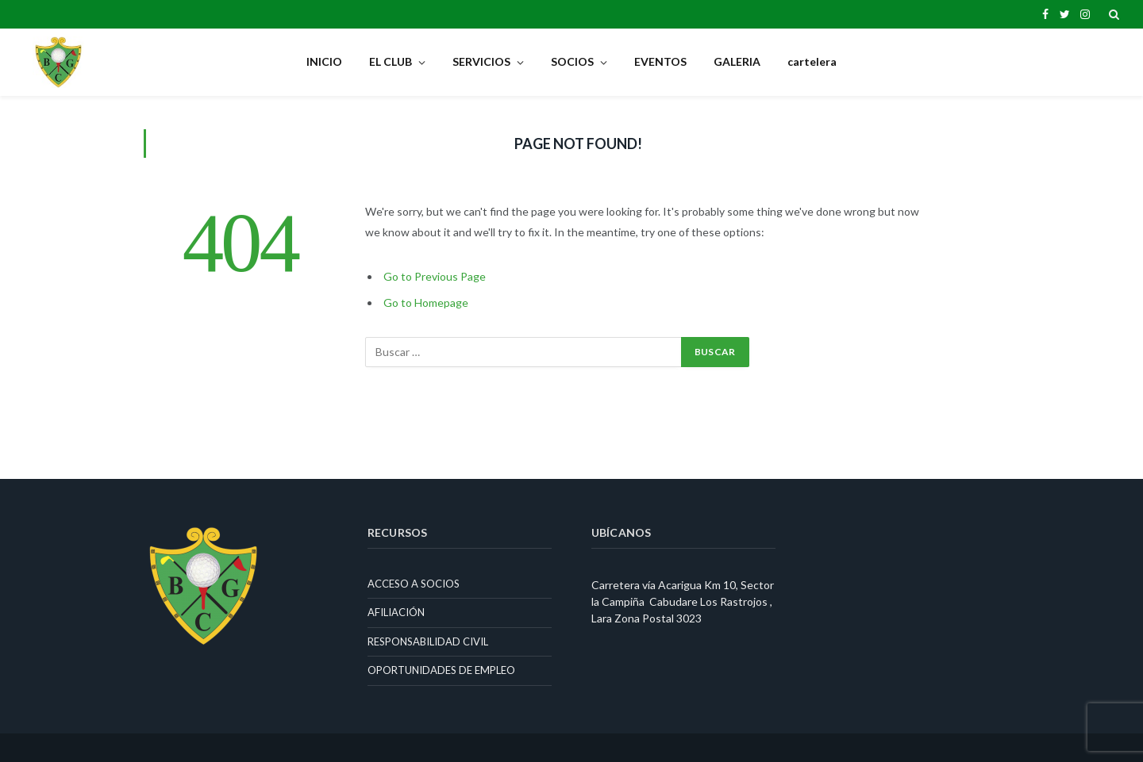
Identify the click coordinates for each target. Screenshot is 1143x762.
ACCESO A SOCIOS (414, 583)
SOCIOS (572, 61)
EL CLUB (390, 61)
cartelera (812, 61)
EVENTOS (660, 61)
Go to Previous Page (434, 276)
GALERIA (737, 61)
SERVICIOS (481, 61)
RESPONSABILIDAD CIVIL (428, 641)
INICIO (324, 61)
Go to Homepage (425, 302)
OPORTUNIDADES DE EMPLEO (441, 670)
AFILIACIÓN (396, 612)
